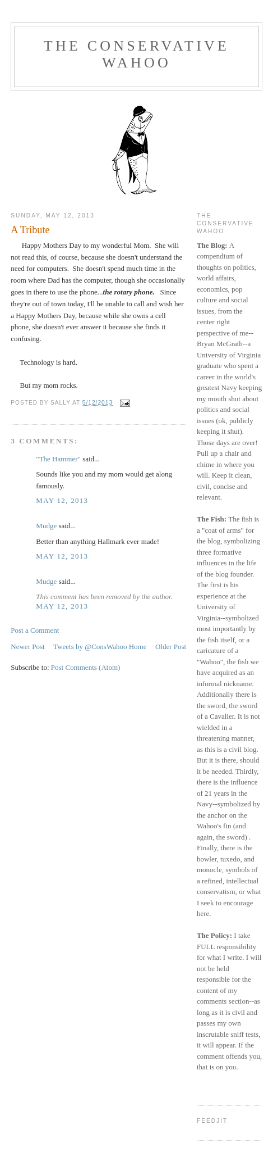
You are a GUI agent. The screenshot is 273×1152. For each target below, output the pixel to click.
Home (138, 646)
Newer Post (27, 646)
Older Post (170, 646)
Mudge (46, 525)
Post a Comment (35, 630)
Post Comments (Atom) (86, 667)
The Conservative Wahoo (136, 54)
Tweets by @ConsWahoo (90, 646)
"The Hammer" (58, 459)
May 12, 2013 (62, 500)
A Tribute (30, 229)
